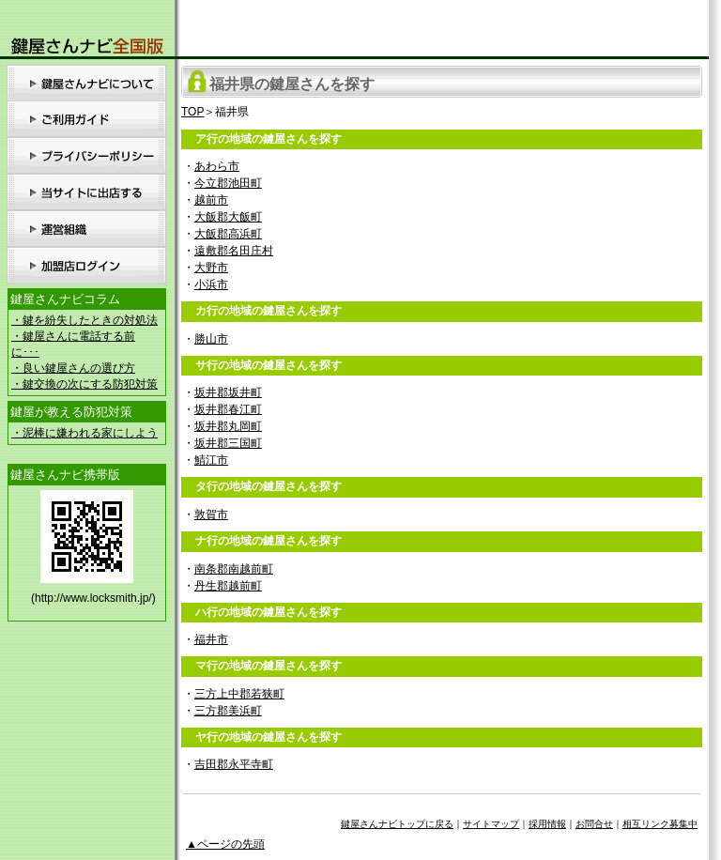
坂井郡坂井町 (228, 392)
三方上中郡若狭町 (239, 693)
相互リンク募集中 (660, 824)
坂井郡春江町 (228, 409)
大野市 (211, 267)
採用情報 (547, 824)
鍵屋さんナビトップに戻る (397, 824)
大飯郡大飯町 (228, 216)
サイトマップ (491, 824)
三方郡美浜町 (228, 710)
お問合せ (594, 824)
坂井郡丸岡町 (228, 426)
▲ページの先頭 (225, 844)
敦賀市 (211, 514)
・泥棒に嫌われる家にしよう (84, 432)
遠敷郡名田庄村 (233, 250)
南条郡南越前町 (233, 569)
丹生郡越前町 (228, 585)
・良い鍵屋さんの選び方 (73, 368)
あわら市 (216, 166)
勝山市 (211, 339)
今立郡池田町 (228, 183)
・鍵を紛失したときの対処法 (84, 320)
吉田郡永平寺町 (233, 764)
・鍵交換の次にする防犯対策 (84, 384)
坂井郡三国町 (228, 443)
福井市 (211, 639)
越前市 (211, 200)
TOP (192, 111)
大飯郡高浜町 (228, 233)
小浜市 (211, 284)
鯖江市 (211, 460)
